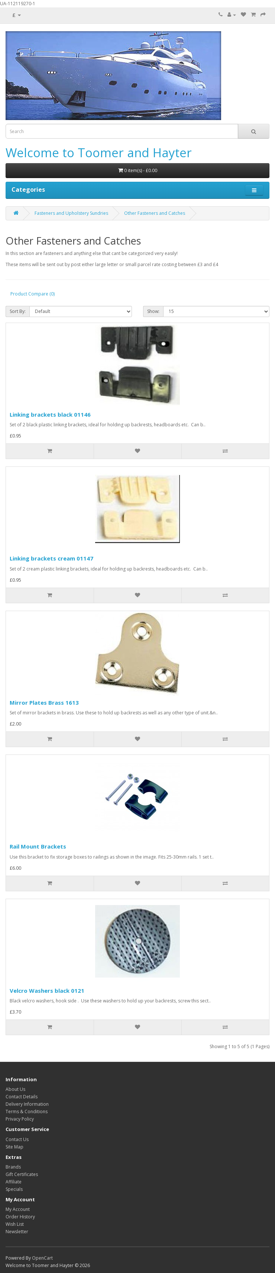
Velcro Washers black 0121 (47, 990)
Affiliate (14, 1182)
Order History (20, 1217)
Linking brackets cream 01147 (51, 558)
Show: (153, 311)
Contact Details (22, 1096)
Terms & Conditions (27, 1111)
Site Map (14, 1147)
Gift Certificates (22, 1174)
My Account (18, 1209)
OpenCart (42, 1258)
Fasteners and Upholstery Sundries (71, 213)
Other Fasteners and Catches (154, 213)
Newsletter (17, 1231)
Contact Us (17, 1139)
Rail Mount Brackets (38, 846)
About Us (15, 1089)
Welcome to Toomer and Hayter (99, 152)
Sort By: (18, 311)
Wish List (15, 1224)
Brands (13, 1167)
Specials (14, 1189)
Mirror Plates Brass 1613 (44, 702)
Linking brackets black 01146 (50, 414)
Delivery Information (27, 1104)
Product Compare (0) (32, 294)
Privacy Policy (20, 1119)
